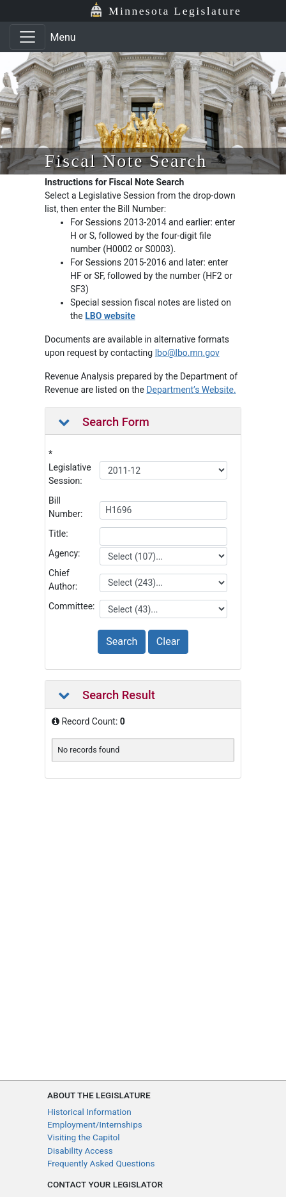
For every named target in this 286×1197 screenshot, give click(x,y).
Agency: (64, 553)
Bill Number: (65, 507)
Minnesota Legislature (175, 10)
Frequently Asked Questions (101, 1163)
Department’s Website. (191, 390)
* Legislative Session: (70, 467)
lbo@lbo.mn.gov (187, 353)
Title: (58, 533)
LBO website (110, 316)
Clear (168, 641)
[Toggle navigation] (27, 37)
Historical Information (89, 1112)
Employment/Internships (94, 1124)
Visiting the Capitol (83, 1137)
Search (121, 641)
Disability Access (80, 1150)
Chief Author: (63, 579)
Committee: (71, 606)
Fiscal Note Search (126, 161)
